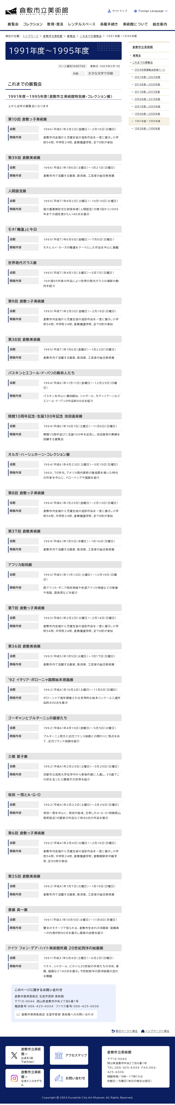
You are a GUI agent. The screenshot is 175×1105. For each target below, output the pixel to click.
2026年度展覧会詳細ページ (150, 70)
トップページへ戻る (158, 1031)
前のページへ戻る (127, 1031)
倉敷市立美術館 (52, 36)
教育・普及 (55, 24)
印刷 (75, 73)
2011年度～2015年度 (148, 92)
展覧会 (13, 24)
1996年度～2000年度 (148, 114)
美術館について (135, 24)
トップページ (31, 36)
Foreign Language (151, 11)
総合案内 (160, 24)
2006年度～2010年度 (148, 99)
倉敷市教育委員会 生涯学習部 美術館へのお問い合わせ (58, 1014)
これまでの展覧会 (91, 36)
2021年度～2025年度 (148, 77)
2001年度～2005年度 (148, 107)
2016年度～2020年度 (148, 85)
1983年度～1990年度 (148, 129)
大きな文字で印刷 (100, 73)
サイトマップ (119, 11)
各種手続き (109, 24)
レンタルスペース (82, 24)
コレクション (33, 24)
